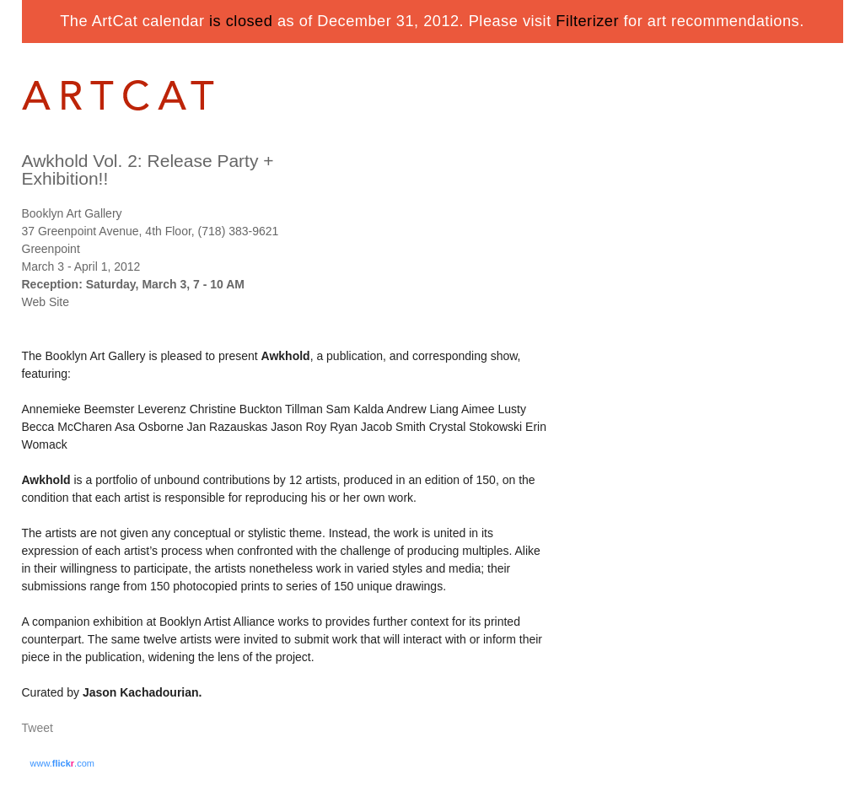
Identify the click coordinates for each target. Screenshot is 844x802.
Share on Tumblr (88, 729)
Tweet (37, 728)
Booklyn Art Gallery (72, 213)
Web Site (46, 302)
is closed (240, 21)
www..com (62, 763)
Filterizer (587, 21)
